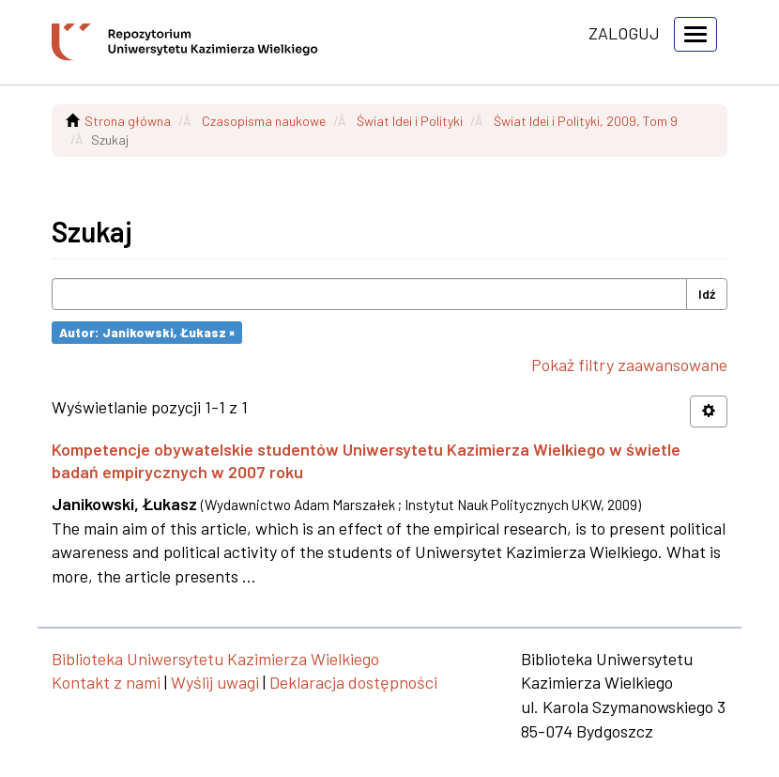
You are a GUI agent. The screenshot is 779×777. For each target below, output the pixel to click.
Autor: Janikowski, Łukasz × (147, 332)
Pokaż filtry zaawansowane (629, 364)
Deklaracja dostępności (353, 682)
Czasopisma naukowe (264, 121)
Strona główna (127, 121)
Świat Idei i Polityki (410, 121)
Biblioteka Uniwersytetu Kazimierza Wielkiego (215, 658)
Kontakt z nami (106, 682)
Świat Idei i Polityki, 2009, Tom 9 (586, 121)
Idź (706, 294)
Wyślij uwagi (215, 682)
